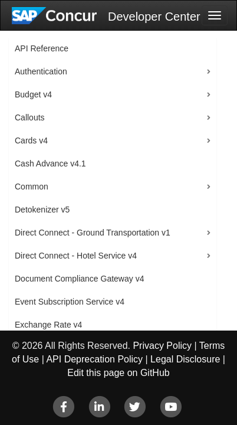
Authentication (41, 71)
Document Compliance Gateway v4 (79, 278)
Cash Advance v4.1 (50, 163)
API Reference (41, 48)
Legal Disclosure (185, 359)
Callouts (30, 117)
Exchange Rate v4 (48, 324)
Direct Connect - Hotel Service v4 (76, 255)
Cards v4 (31, 140)
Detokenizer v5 (42, 209)
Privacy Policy (162, 346)
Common (31, 186)
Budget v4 (33, 94)
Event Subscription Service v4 (69, 301)
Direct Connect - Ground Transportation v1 (92, 232)
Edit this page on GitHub (118, 373)
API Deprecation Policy (94, 359)
